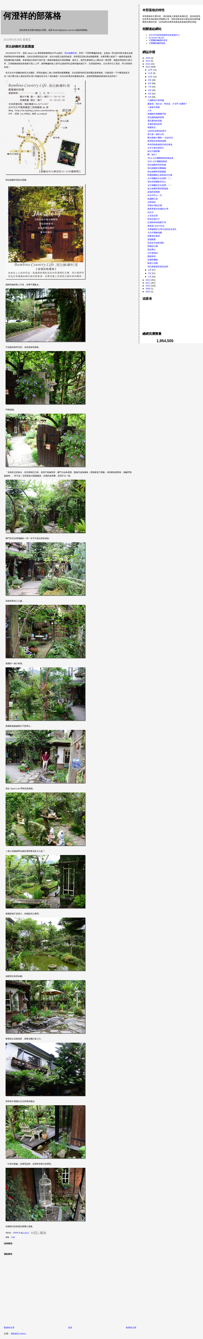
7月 (150, 87)
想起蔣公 (151, 249)
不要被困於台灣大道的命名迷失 (161, 229)
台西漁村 (151, 202)
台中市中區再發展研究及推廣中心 (164, 35)
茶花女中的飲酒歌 (155, 243)
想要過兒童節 (153, 236)
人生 (149, 110)
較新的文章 (9, 1327)
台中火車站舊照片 (155, 148)
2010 (148, 286)
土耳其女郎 (152, 215)
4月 (150, 97)
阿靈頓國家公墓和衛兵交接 (159, 175)
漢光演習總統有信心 (156, 181)
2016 (148, 58)
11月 (150, 73)
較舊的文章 (131, 1327)
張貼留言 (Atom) (18, 1333)
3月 (150, 270)
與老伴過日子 (153, 219)
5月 (150, 93)
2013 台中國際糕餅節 (157, 161)
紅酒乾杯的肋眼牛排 (156, 222)
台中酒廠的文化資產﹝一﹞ (159, 185)
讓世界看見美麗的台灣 (157, 209)
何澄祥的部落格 (32, 15)
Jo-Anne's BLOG (156, 38)
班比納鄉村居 (70, 53)
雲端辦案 (151, 239)
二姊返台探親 (153, 107)
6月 (150, 90)
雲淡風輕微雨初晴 (155, 117)
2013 (148, 67)
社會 (13, 1237)
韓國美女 (151, 127)
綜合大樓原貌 (153, 151)
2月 (150, 273)
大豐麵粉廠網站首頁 (158, 40)
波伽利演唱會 (153, 192)
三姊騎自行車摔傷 (155, 100)
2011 (148, 283)
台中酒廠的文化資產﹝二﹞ (159, 178)
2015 (148, 61)
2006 (148, 288)
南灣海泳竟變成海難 (156, 141)
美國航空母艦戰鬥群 (156, 114)
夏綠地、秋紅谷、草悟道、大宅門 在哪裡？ (167, 104)
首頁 (70, 1327)
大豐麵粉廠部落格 (157, 43)
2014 (148, 64)
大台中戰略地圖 (154, 232)
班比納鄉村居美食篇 (156, 165)
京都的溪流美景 (154, 124)
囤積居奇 (151, 256)
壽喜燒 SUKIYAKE (155, 226)
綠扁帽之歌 (152, 199)
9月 (150, 80)
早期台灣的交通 (154, 205)
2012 (148, 280)
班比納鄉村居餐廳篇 (156, 168)
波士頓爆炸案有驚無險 (157, 188)
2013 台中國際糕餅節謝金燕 (160, 158)
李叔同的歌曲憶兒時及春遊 (159, 144)
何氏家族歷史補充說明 (157, 266)
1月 (150, 276)
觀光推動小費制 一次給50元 (160, 137)
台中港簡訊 (152, 253)
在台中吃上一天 (154, 195)
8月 (150, 83)
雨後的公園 (152, 246)
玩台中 (150, 212)
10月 (150, 76)
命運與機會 (152, 260)
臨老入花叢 (152, 263)
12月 (150, 70)
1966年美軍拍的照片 (157, 131)
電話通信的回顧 (154, 121)
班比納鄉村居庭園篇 (156, 171)
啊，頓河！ (152, 154)
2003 (148, 291)
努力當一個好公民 (155, 134)
